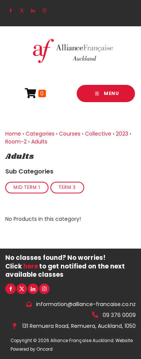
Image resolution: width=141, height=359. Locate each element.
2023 (122, 133)
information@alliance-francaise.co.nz (86, 304)
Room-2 (16, 141)
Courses (69, 133)
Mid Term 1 (27, 187)
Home (13, 133)
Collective (98, 133)
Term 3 (67, 187)
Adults (39, 141)
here (30, 266)
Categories (40, 133)
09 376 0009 (119, 315)
